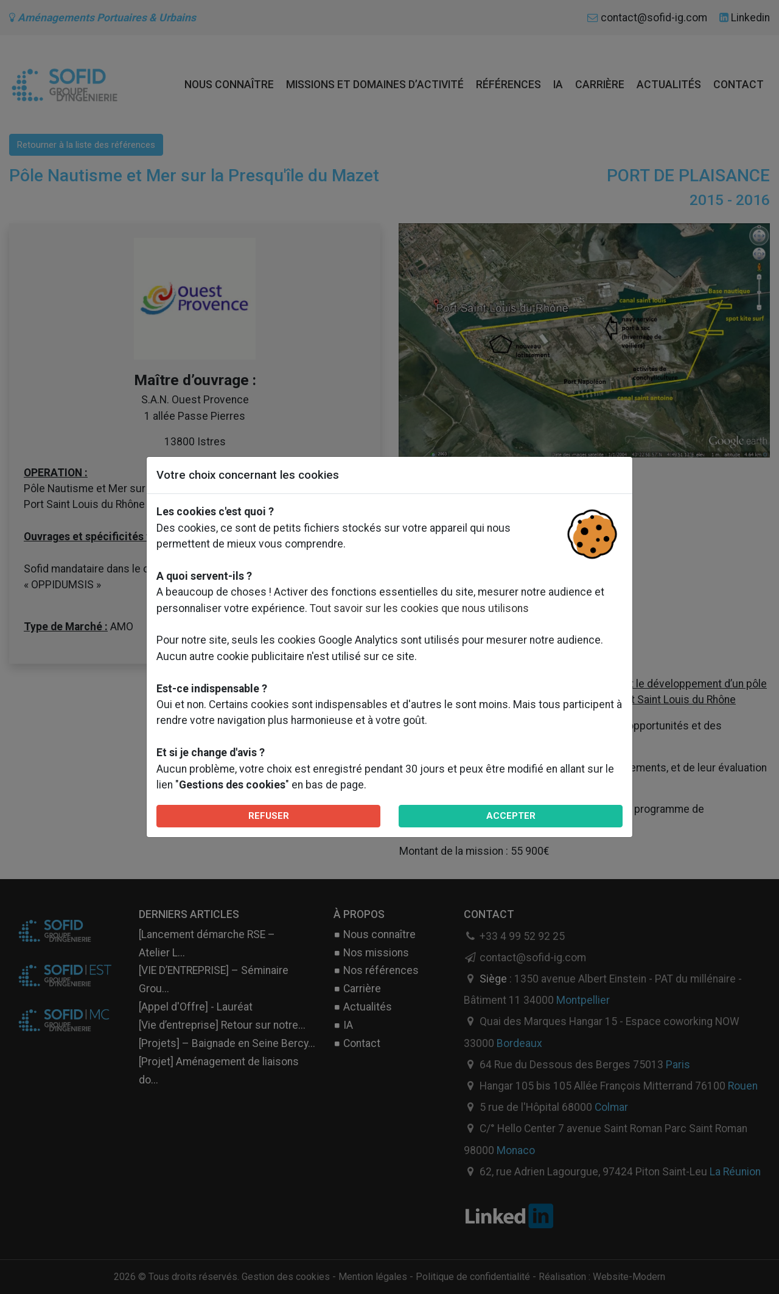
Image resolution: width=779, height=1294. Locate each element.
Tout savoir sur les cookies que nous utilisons (419, 608)
